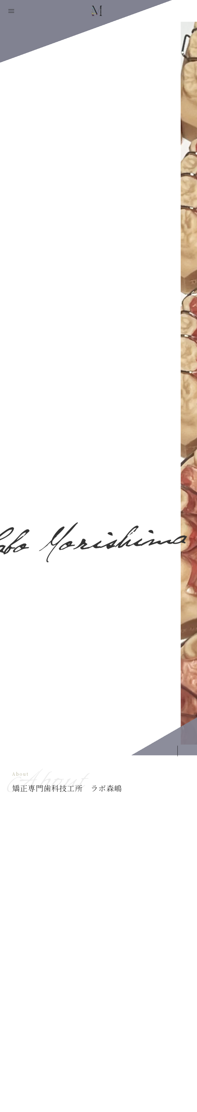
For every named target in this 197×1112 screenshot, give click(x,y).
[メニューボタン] (11, 11)
